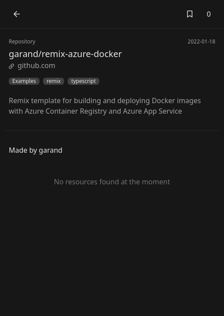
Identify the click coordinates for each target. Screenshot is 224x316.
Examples (24, 81)
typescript (83, 81)
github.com (32, 65)
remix (54, 81)
